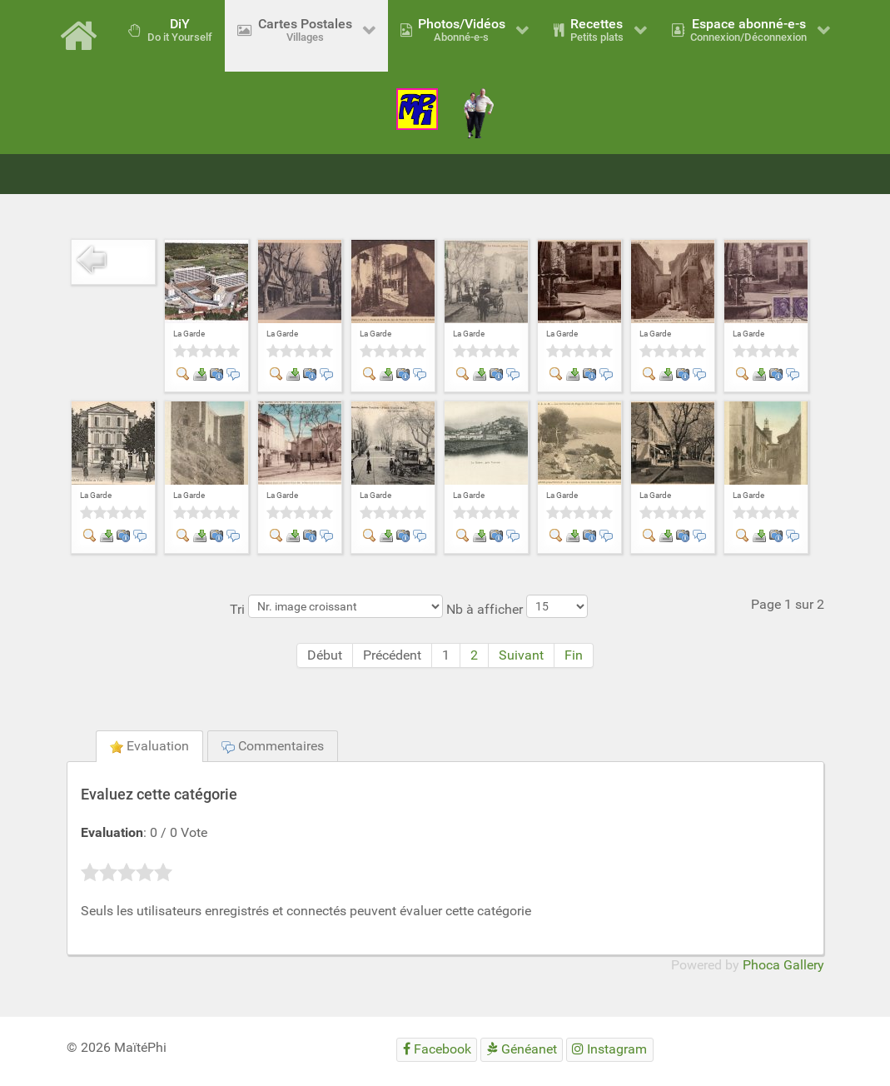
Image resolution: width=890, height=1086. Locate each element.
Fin (573, 655)
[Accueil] (81, 36)
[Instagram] (610, 1050)
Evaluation (149, 746)
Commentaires (272, 746)
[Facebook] (436, 1050)
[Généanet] (521, 1050)
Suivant (521, 655)
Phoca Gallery (783, 965)
